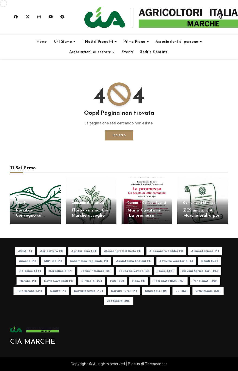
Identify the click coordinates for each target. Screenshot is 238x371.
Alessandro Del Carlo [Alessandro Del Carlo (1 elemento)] (122, 251)
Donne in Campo (140, 203)
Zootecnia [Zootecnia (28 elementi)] (118, 301)
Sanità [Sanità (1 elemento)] (58, 291)
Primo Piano (134, 42)
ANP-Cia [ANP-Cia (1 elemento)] (53, 261)
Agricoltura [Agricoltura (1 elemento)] (51, 251)
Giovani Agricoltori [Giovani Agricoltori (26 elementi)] (200, 271)
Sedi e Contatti (154, 52)
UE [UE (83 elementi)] (181, 291)
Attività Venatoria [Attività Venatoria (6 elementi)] (176, 261)
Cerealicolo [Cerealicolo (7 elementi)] (60, 271)
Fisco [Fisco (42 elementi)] (165, 271)
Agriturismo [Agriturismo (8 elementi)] (83, 251)
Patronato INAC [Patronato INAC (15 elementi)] (169, 281)
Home (41, 42)
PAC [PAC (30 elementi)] (117, 281)
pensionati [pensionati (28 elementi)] (205, 281)
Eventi (127, 52)
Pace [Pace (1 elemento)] (138, 281)
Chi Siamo (63, 42)
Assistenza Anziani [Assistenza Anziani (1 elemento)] (133, 261)
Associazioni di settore (90, 52)
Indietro (119, 135)
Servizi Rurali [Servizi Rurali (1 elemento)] (124, 291)
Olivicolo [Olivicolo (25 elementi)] (91, 281)
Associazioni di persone (177, 42)
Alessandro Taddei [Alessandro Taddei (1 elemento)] (166, 251)
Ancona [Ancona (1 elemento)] (27, 261)
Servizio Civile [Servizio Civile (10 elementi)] (88, 291)
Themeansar (156, 364)
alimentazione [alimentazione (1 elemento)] (205, 251)
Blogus (134, 364)
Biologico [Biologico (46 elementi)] (30, 271)
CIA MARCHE (32, 341)
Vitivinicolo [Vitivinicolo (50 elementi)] (208, 291)
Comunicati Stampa (88, 203)
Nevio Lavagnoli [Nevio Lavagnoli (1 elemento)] (58, 281)
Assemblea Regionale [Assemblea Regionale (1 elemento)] (89, 261)
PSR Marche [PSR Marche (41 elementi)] (29, 291)
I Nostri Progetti (98, 42)
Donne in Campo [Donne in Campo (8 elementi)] (95, 271)
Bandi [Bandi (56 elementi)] (209, 261)
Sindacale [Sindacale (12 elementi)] (156, 291)
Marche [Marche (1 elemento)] (28, 281)
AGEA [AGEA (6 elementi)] (25, 251)
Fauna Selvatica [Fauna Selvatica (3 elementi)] (134, 271)
